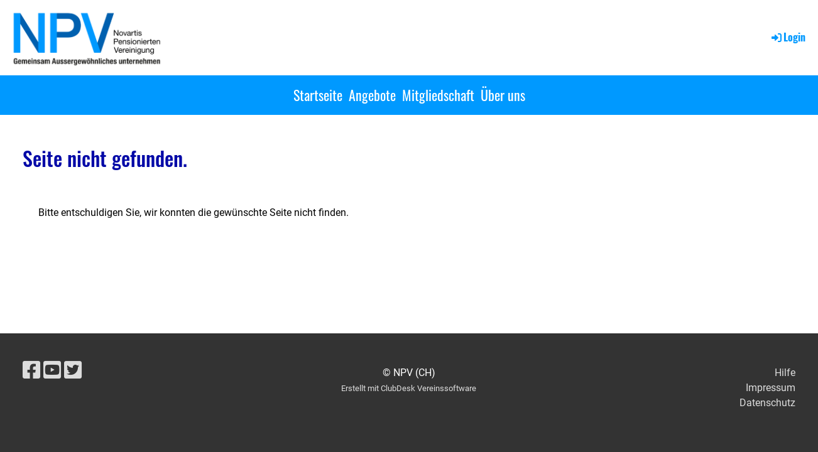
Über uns (503, 95)
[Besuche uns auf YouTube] (52, 370)
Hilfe (785, 373)
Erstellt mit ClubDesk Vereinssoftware (408, 388)
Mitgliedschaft (438, 95)
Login (787, 37)
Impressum (770, 388)
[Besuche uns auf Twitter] (73, 370)
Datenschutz (767, 403)
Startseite (317, 95)
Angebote (372, 95)
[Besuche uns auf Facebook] (31, 370)
